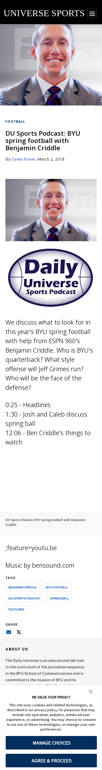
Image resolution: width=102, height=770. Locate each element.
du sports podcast (24, 598)
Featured (16, 609)
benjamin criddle (22, 587)
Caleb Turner (24, 159)
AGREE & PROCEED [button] (51, 761)
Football (15, 121)
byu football (57, 587)
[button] (91, 691)
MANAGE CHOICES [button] (51, 743)
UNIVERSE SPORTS (44, 13)
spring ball (59, 598)
